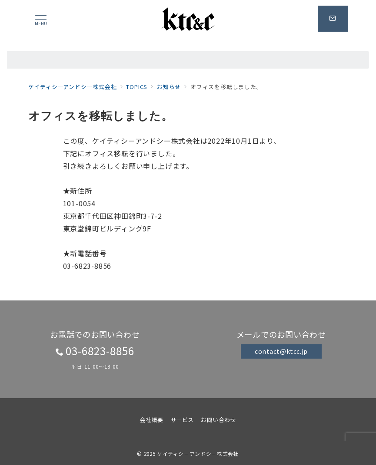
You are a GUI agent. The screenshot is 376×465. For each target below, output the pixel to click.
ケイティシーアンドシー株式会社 (198, 453)
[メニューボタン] (40, 18)
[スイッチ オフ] (333, 19)
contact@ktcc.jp (281, 351)
